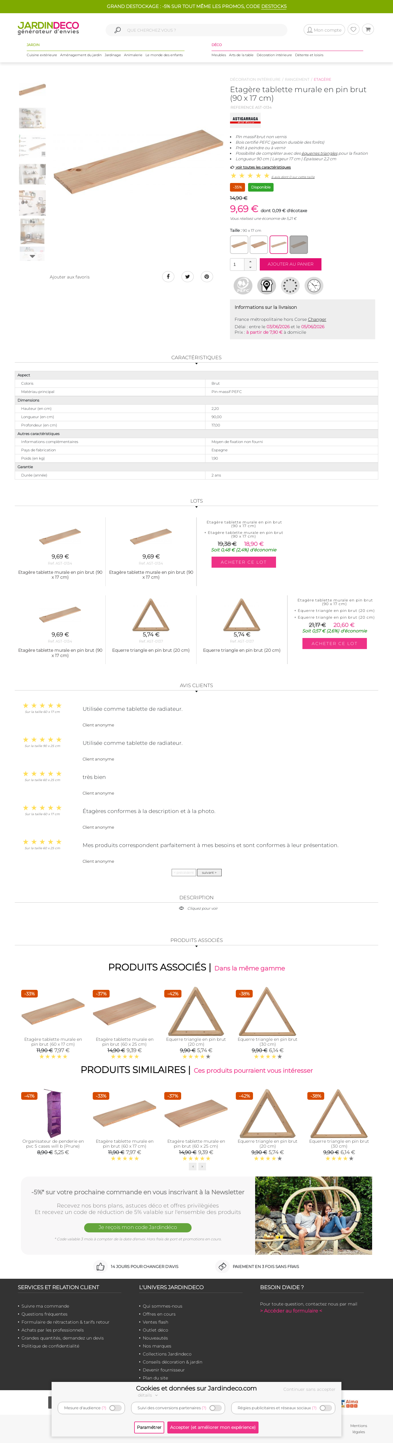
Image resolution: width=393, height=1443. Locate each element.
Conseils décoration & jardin (172, 1362)
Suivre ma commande (45, 1306)
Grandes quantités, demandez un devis (62, 1338)
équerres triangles (319, 153)
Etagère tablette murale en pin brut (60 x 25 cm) (125, 1041)
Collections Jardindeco (167, 1354)
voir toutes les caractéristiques (260, 167)
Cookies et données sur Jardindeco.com (196, 1388)
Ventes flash (155, 1322)
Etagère (322, 79)
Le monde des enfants (164, 55)
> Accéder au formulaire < (291, 1311)
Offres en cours (159, 1314)
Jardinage (113, 55)
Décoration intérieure (274, 55)
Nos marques (157, 1346)
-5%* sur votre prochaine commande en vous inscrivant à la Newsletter (137, 1192)
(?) (104, 1408)
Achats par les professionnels (52, 1330)
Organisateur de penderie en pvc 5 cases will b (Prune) (53, 1144)
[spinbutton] (242, 264)
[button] (250, 262)
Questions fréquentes (44, 1314)
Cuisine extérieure (42, 55)
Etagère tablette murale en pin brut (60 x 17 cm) (53, 1041)
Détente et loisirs (309, 55)
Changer (317, 319)
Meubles (219, 55)
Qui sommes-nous (162, 1306)
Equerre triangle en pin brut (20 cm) (196, 1041)
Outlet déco (155, 1330)
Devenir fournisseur (164, 1370)
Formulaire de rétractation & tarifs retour (65, 1322)
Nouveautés (155, 1338)
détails (148, 1395)
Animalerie (133, 55)
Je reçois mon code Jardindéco (138, 1227)
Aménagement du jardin (81, 55)
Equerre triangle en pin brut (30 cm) (268, 1041)
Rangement (297, 79)
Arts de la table (241, 55)
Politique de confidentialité (50, 1346)
